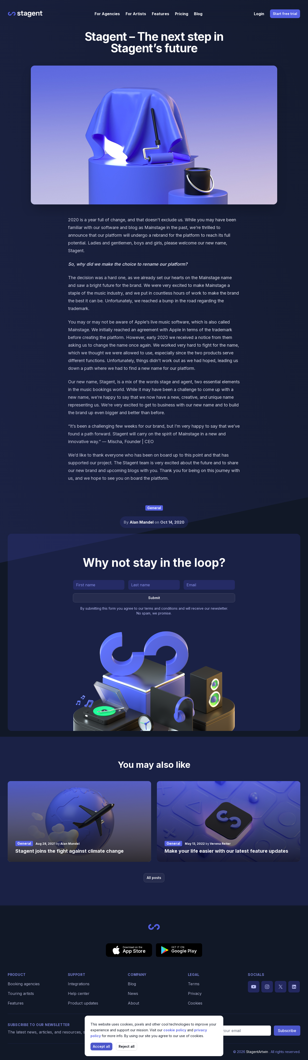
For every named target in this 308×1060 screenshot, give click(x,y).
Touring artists (21, 993)
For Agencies (107, 13)
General (154, 508)
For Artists (136, 13)
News (133, 993)
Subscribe (287, 1030)
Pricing (181, 13)
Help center (79, 993)
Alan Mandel (142, 522)
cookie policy (175, 1030)
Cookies (195, 1003)
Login (259, 13)
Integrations (79, 983)
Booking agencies (24, 983)
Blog (198, 13)
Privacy (195, 993)
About (133, 1003)
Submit (154, 598)
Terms (193, 983)
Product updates (83, 1003)
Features (160, 13)
